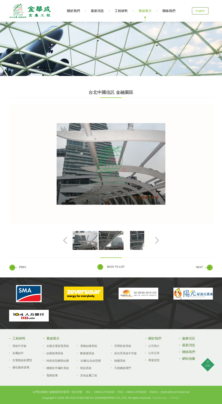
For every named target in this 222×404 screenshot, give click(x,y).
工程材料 (121, 11)
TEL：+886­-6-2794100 (99, 392)
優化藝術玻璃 (20, 367)
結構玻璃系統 (54, 353)
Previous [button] (65, 240)
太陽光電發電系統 (57, 346)
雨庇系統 (85, 368)
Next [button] (157, 240)
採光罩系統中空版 (125, 353)
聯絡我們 (168, 11)
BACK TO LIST (116, 266)
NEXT (199, 267)
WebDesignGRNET (166, 397)
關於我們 (73, 11)
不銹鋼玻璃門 (122, 368)
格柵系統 (120, 360)
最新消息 (97, 11)
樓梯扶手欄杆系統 (57, 368)
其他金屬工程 (88, 375)
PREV (22, 267)
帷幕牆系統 (87, 353)
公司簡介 (154, 346)
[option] (111, 163)
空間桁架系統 (122, 346)
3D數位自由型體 (90, 360)
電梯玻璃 (52, 375)
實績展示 (145, 11)
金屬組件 (18, 353)
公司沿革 (154, 353)
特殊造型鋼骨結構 (57, 360)
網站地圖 (188, 358)
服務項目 (188, 338)
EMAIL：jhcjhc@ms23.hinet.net (169, 392)
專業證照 (154, 360)
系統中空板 (19, 346)
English (200, 10)
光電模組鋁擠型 (22, 360)
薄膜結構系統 (88, 346)
